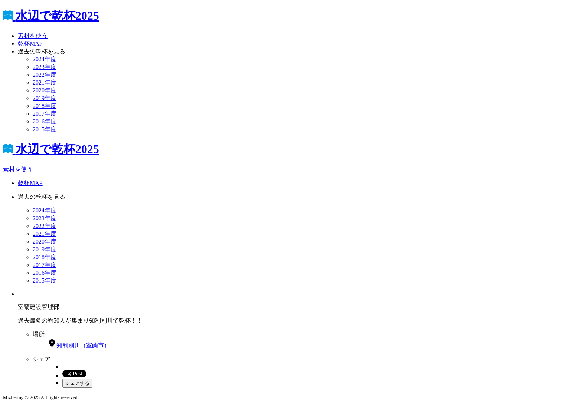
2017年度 (44, 113)
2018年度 (44, 106)
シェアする (77, 383)
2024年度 (44, 59)
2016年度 (44, 121)
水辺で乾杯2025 (51, 15)
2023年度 (44, 67)
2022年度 (44, 75)
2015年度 (44, 129)
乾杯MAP (30, 43)
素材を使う (33, 36)
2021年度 (44, 82)
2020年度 (44, 90)
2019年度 (44, 98)
